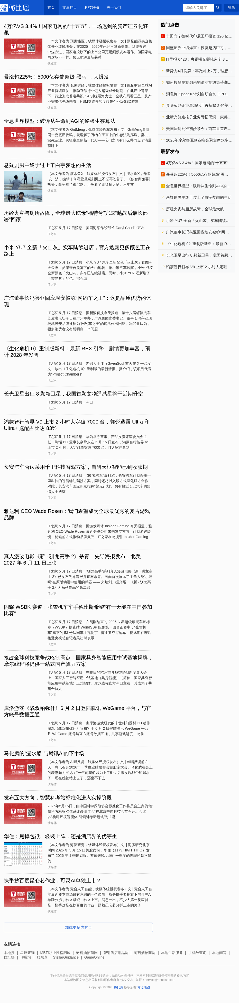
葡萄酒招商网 (144, 953)
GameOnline (94, 957)
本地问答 (219, 953)
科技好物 (92, 7)
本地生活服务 (172, 953)
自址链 (9, 957)
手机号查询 (197, 953)
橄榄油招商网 (87, 953)
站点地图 (143, 987)
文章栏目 (69, 7)
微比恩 (15, 8)
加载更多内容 (78, 927)
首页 (51, 7)
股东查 (42, 957)
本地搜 (9, 953)
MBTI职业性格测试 (55, 953)
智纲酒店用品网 (115, 953)
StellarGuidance (66, 957)
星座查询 (27, 953)
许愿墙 (25, 957)
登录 (231, 7)
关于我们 (114, 7)
